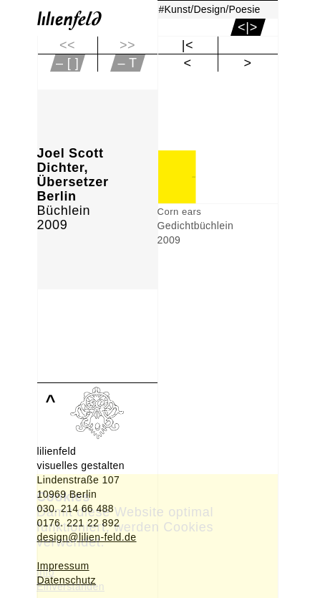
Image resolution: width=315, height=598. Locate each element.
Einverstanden (71, 586)
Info (45, 572)
